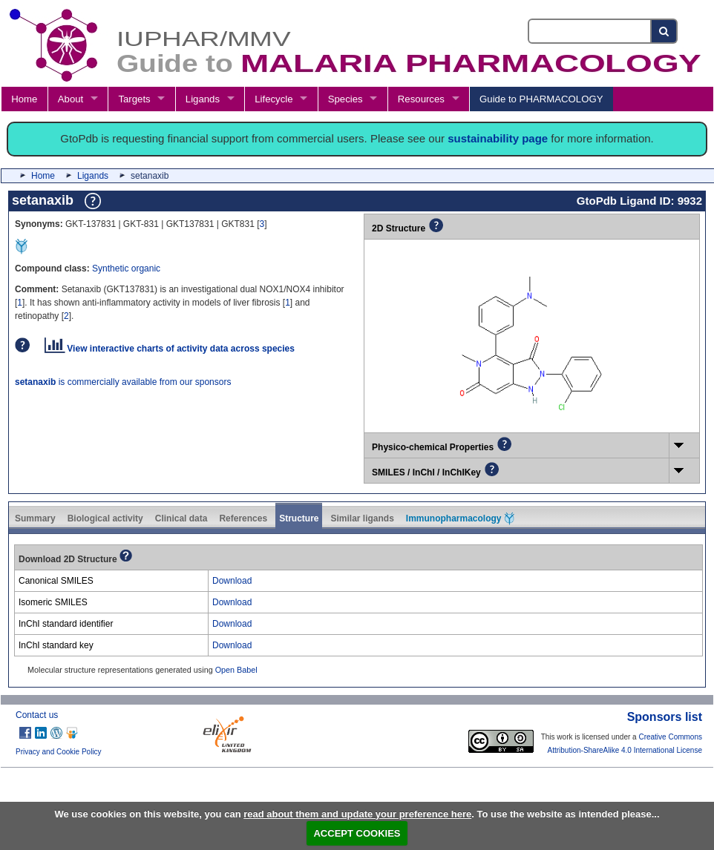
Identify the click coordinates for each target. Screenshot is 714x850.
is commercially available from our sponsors (123, 382)
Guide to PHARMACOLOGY (541, 99)
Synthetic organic (126, 268)
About (70, 99)
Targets (134, 99)
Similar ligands (361, 518)
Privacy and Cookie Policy (59, 752)
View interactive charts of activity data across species (170, 348)
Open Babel (236, 669)
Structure (298, 518)
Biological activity (105, 518)
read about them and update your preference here (357, 814)
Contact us (37, 715)
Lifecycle (273, 99)
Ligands (203, 99)
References (243, 518)
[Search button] (665, 31)
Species (345, 99)
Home (24, 99)
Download (232, 581)
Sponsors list (664, 717)
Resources (421, 99)
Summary (35, 518)
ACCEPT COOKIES (356, 833)
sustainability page (498, 138)
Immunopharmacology (460, 518)
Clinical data (181, 518)
